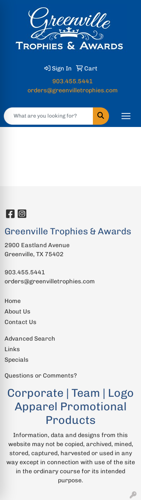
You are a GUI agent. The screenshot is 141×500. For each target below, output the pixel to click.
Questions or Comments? (41, 375)
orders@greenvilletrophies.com (72, 90)
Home (13, 300)
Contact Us (20, 322)
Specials (17, 359)
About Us (17, 311)
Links (12, 349)
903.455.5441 (72, 81)
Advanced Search (30, 338)
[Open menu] (125, 116)
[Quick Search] (48, 116)
